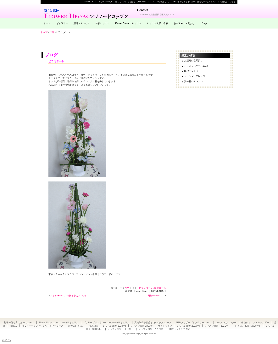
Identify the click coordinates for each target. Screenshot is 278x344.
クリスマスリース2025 (196, 65)
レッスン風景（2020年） (248, 325)
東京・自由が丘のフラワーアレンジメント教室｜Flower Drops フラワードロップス (86, 13)
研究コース (160, 288)
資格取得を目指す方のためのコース (152, 322)
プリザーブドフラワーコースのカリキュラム (106, 322)
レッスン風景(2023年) (142, 325)
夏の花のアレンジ (193, 81)
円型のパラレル (156, 295)
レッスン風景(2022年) (188, 325)
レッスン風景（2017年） (151, 329)
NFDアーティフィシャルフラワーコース (43, 325)
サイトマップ (165, 325)
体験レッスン (102, 23)
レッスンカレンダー (226, 322)
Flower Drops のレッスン (128, 23)
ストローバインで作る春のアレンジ (68, 295)
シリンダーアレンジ (194, 76)
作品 (127, 288)
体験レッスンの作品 (179, 329)
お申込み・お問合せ (184, 23)
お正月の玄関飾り (193, 60)
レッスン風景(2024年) (114, 325)
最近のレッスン (76, 325)
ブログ (203, 23)
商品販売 (93, 325)
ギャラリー (62, 23)
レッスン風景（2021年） (217, 325)
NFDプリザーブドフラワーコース (193, 322)
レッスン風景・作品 (157, 23)
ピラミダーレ (56, 61)
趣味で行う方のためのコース (19, 322)
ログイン (6, 340)
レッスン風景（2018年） (121, 329)
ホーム (46, 23)
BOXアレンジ (191, 71)
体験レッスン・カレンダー (255, 322)
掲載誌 (13, 325)
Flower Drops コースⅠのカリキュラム (59, 322)
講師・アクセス (82, 23)
